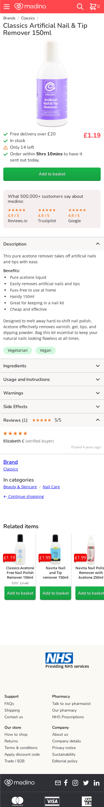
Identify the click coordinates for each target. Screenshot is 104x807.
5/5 (51, 420)
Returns (11, 741)
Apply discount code (22, 754)
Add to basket (52, 174)
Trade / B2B (14, 761)
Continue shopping (23, 496)
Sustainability (63, 754)
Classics (28, 18)
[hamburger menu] (6, 7)
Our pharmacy (64, 710)
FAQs (9, 703)
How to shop (15, 734)
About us (60, 734)
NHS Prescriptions (68, 717)
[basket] (94, 6)
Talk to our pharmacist (71, 703)
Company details (66, 741)
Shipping (12, 710)
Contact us (13, 717)
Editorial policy (64, 761)
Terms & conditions (21, 747)
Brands (9, 18)
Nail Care (51, 486)
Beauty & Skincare (20, 486)
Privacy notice (64, 747)
